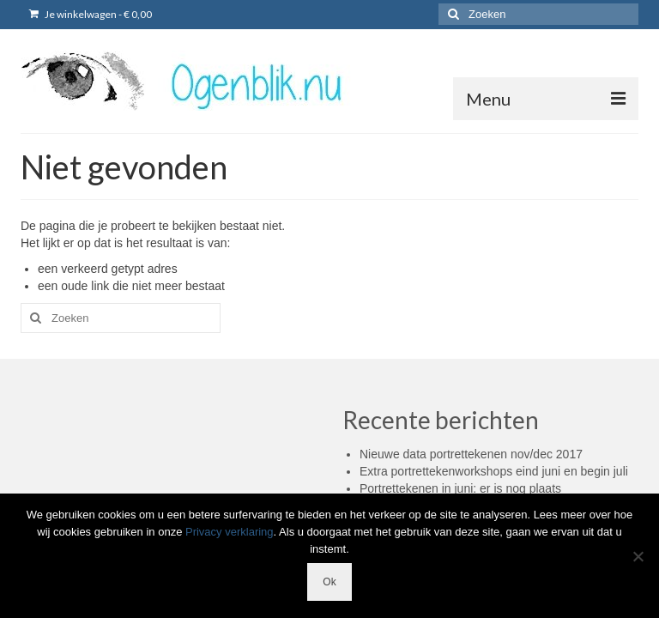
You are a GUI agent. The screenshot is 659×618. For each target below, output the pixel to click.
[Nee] (637, 556)
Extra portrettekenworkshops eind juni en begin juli (494, 471)
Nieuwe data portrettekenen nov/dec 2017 (471, 454)
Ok (329, 582)
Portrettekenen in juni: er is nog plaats (460, 488)
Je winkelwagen (90, 14)
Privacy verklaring (229, 531)
